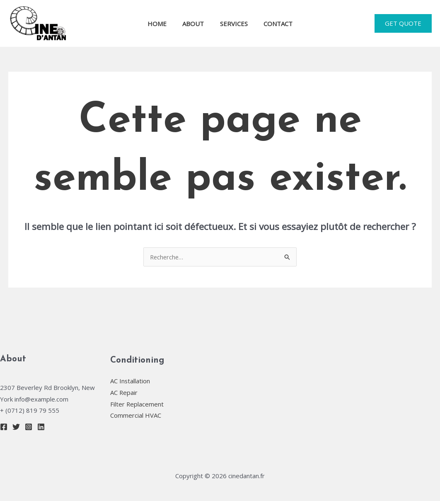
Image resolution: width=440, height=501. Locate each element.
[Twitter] (16, 427)
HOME (162, 23)
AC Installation (130, 381)
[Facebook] (3, 427)
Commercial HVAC (135, 415)
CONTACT (273, 23)
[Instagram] (28, 427)
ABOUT (195, 23)
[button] (403, 23)
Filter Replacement (137, 404)
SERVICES (232, 23)
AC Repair (124, 392)
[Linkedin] (41, 427)
